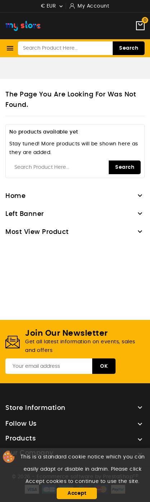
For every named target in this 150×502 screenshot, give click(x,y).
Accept (76, 493)
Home (15, 196)
